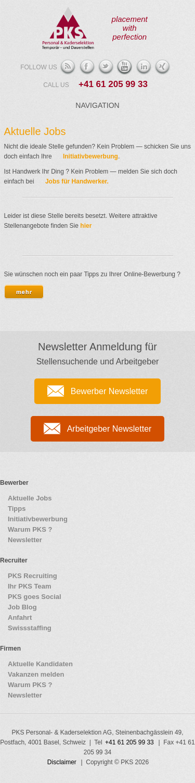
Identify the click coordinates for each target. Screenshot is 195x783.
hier (86, 225)
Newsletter (25, 540)
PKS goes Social (34, 597)
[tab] (24, 292)
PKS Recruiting (32, 576)
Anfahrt (20, 617)
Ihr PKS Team (29, 586)
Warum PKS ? (30, 529)
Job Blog (22, 607)
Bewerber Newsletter (109, 391)
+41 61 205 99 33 (113, 84)
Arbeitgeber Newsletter (109, 428)
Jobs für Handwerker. (77, 181)
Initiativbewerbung (90, 156)
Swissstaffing (29, 628)
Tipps (16, 508)
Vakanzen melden (36, 674)
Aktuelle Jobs (35, 131)
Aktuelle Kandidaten (40, 664)
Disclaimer (61, 762)
